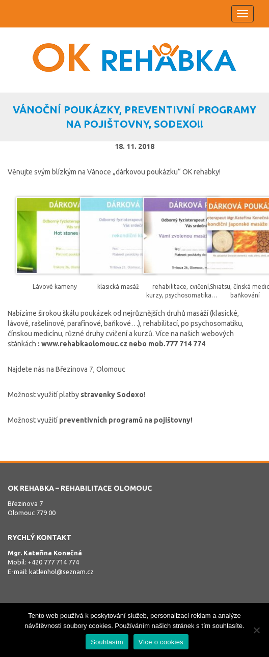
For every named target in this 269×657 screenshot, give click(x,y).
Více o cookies (161, 642)
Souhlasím (107, 642)
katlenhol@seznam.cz (61, 571)
